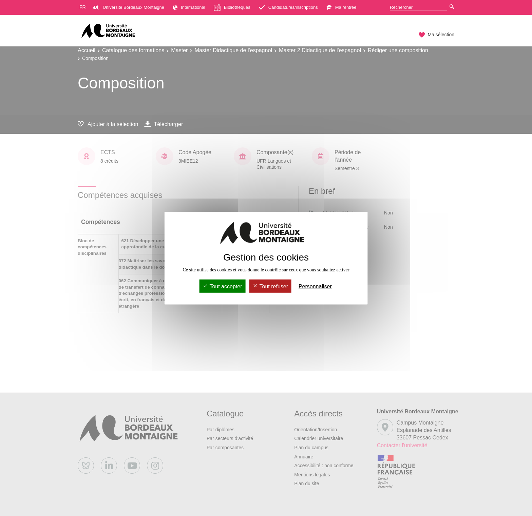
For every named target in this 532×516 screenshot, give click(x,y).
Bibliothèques (232, 7)
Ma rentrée (341, 7)
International (189, 7)
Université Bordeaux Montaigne (128, 7)
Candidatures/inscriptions (288, 7)
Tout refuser (270, 286)
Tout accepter (222, 286)
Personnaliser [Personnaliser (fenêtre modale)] (315, 286)
